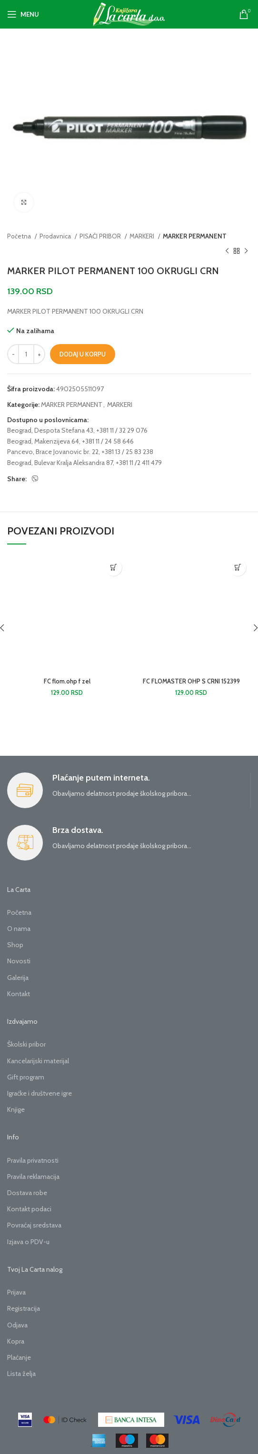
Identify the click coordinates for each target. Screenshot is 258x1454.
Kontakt (18, 993)
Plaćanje (19, 1357)
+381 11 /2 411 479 (139, 462)
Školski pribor (26, 1044)
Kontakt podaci (29, 1209)
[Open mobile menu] (23, 14)
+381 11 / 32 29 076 (122, 430)
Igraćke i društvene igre (39, 1093)
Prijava (16, 1292)
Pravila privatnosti (33, 1160)
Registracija (23, 1308)
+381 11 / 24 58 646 (108, 441)
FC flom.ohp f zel (67, 681)
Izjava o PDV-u (28, 1241)
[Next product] (246, 251)
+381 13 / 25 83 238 (127, 451)
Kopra (15, 1341)
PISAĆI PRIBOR (100, 236)
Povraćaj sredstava (34, 1225)
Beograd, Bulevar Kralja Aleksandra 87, (60, 462)
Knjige (16, 1109)
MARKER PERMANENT (195, 236)
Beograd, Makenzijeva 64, (43, 441)
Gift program (25, 1077)
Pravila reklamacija (33, 1176)
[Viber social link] (35, 479)
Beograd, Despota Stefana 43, (51, 430)
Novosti (18, 961)
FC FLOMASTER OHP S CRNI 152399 (191, 681)
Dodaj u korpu (83, 354)
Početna (19, 236)
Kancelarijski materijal (38, 1061)
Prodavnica (56, 236)
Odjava (17, 1325)
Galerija (18, 977)
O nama (18, 928)
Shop (15, 944)
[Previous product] (227, 251)
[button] (113, 567)
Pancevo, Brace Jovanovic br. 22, (53, 451)
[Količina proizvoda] (26, 354)
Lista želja (21, 1373)
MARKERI (142, 236)
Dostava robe (27, 1192)
